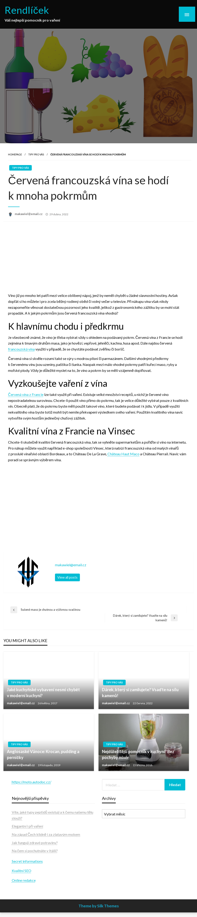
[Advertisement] (98, 258)
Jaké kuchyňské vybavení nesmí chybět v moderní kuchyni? (43, 692)
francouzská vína (21, 349)
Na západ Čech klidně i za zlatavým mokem (46, 834)
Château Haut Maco (123, 454)
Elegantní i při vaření (27, 826)
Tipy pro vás (36, 154)
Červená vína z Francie (25, 394)
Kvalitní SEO (21, 870)
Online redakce (24, 880)
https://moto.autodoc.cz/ (31, 782)
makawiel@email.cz (29, 214)
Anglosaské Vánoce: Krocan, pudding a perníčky (43, 754)
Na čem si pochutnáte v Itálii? (35, 850)
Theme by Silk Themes (98, 905)
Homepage (15, 154)
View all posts (67, 577)
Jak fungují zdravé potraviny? (35, 842)
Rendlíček (27, 10)
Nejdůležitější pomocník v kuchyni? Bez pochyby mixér (138, 754)
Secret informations (27, 861)
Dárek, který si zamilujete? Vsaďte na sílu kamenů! (140, 692)
